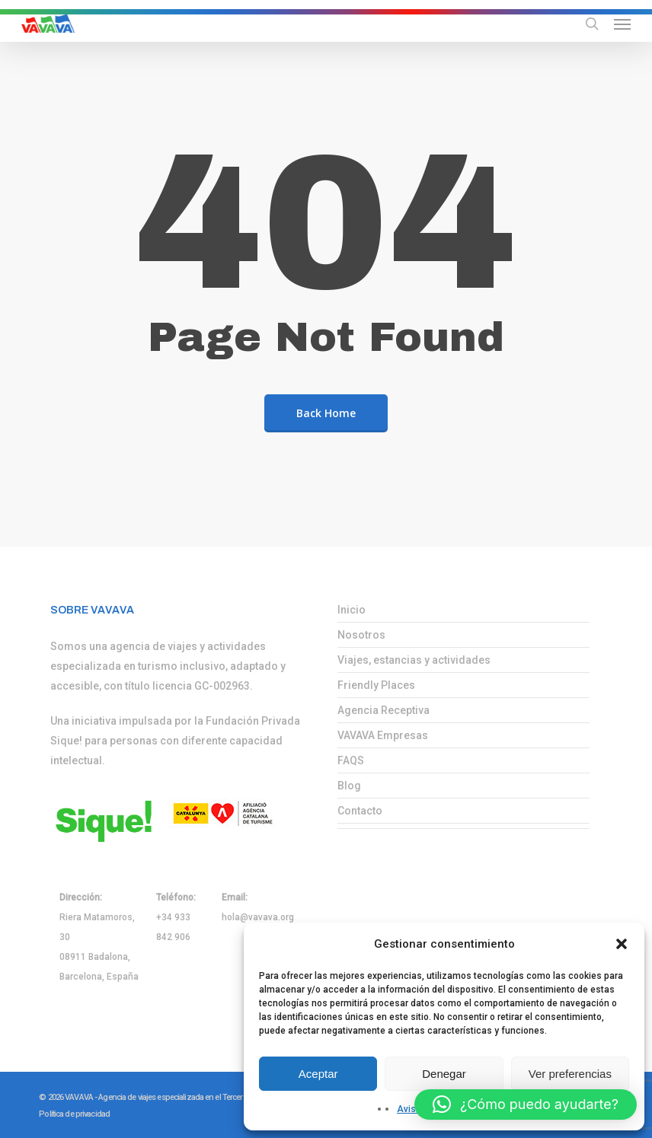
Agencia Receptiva (383, 710)
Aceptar (318, 1073)
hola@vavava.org (258, 917)
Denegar (444, 1073)
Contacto (359, 811)
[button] (621, 944)
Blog (349, 785)
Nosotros (361, 635)
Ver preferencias (570, 1073)
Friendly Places (376, 685)
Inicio (351, 610)
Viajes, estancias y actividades (414, 660)
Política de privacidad (74, 1114)
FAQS (350, 760)
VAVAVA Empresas (382, 735)
